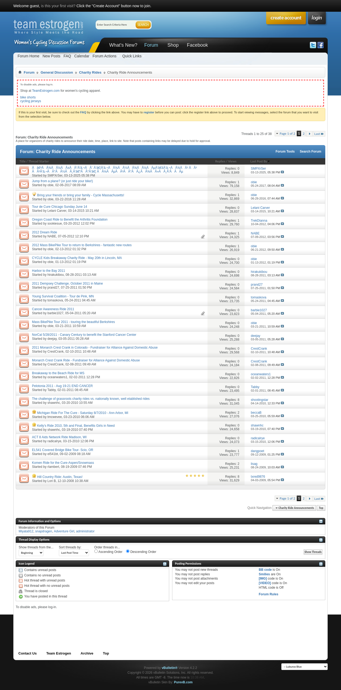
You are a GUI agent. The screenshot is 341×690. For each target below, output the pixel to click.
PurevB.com (183, 682)
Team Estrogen (58, 653)
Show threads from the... (36, 547)
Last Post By (260, 161)
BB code (265, 570)
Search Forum (310, 151)
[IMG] (263, 578)
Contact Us (27, 653)
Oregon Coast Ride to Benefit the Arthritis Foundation (70, 219)
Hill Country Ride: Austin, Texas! (60, 477)
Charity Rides (90, 72)
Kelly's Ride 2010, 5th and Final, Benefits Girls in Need (76, 426)
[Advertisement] (113, 621)
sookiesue (54, 223)
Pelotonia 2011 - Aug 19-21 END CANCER (62, 386)
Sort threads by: (70, 547)
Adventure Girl (64, 531)
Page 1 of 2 (287, 133)
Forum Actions (104, 56)
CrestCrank (55, 351)
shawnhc (53, 403)
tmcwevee (54, 417)
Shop (172, 45)
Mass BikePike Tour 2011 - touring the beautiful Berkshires (73, 322)
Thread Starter (39, 161)
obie (50, 185)
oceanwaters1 (57, 377)
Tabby (51, 390)
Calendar (82, 56)
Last (319, 134)
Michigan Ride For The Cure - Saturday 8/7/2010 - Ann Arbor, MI (82, 413)
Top (321, 508)
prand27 (53, 287)
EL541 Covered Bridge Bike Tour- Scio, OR (62, 450)
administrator (85, 531)
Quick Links (131, 56)
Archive (87, 653)
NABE (51, 236)
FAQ (67, 56)
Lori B (51, 481)
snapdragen (43, 531)
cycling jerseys (30, 101)
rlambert (53, 467)
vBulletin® (170, 668)
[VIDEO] (265, 583)
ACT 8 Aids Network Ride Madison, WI (59, 437)
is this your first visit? (58, 6)
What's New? (123, 45)
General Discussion (56, 72)
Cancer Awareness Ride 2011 (53, 309)
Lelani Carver (56, 211)
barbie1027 (55, 313)
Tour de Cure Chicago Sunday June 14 (59, 207)
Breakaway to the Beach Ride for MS (58, 373)
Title (22, 161)
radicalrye (54, 441)
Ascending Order (108, 551)
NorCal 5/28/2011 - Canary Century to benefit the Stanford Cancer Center (84, 335)
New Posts (51, 56)
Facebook (197, 45)
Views (232, 161)
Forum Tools (285, 151)
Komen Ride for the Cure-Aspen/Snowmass (63, 463)
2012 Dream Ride (44, 232)
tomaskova (55, 300)
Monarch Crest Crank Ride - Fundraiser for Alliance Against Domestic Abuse (86, 360)
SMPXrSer (54, 175)
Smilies (264, 574)
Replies (220, 161)
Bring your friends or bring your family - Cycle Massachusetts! (80, 195)
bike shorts (28, 97)
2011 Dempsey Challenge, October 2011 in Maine (67, 283)
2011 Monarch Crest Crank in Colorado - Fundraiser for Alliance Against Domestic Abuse (95, 347)
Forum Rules (268, 594)
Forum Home (28, 56)
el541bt (52, 454)
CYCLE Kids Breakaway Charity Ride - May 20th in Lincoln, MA (77, 258)
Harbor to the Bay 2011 (48, 271)
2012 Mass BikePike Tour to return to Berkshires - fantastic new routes (82, 245)
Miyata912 (26, 531)
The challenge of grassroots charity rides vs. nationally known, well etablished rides (91, 399)
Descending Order (141, 551)
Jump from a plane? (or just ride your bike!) (62, 181)
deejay (51, 339)
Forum (151, 45)
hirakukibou (55, 275)
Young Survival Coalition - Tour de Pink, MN (63, 296)
